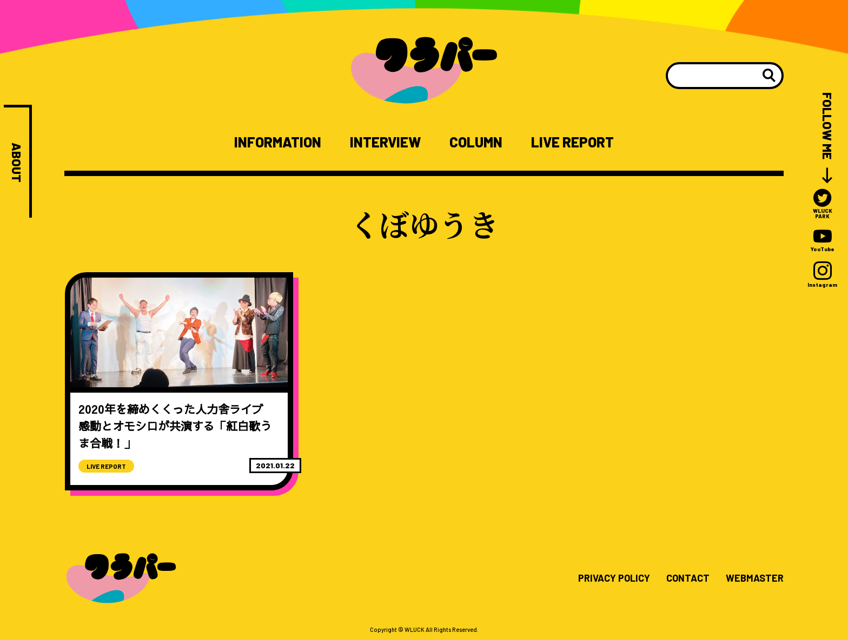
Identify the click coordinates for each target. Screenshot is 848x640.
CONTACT (688, 578)
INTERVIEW (385, 142)
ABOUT (16, 163)
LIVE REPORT (572, 142)
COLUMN (475, 142)
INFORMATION (277, 142)
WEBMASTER (755, 578)
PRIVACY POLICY (614, 578)
